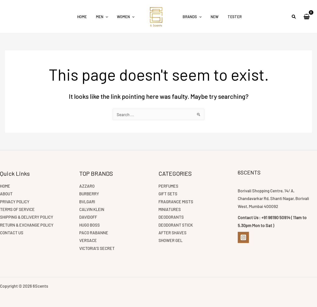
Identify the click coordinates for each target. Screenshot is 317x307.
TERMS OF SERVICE (18, 208)
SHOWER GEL (170, 240)
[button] (294, 17)
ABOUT (6, 193)
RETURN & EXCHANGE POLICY (27, 224)
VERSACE (88, 240)
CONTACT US (12, 232)
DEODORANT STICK (176, 224)
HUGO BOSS (90, 224)
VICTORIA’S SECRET (97, 247)
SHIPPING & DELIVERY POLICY (27, 216)
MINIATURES (170, 208)
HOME (5, 185)
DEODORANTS (171, 216)
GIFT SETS (168, 193)
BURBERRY (89, 193)
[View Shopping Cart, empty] (306, 16)
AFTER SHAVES (172, 232)
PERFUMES (168, 185)
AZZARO (87, 185)
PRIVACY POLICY (15, 201)
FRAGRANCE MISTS (176, 201)
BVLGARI (87, 201)
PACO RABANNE (93, 232)
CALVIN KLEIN (91, 208)
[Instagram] (243, 236)
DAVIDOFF (88, 216)
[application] (108, 17)
